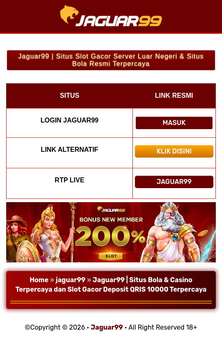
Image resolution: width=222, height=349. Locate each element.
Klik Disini (173, 151)
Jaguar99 (173, 182)
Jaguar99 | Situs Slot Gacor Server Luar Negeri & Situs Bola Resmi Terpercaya (111, 60)
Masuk (174, 123)
